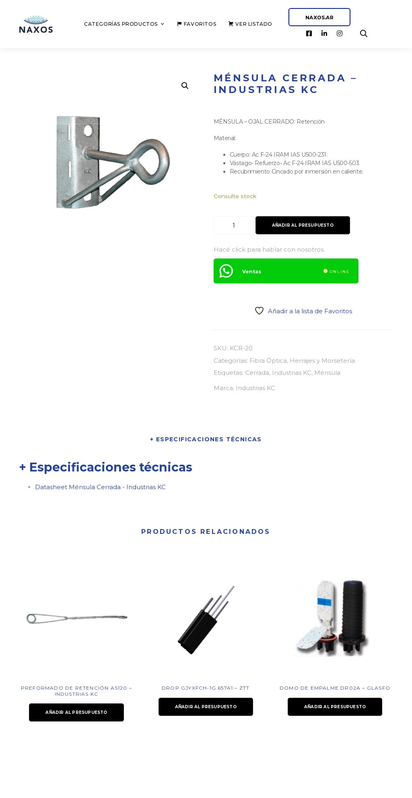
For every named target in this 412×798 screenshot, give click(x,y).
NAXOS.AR (319, 17)
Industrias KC (291, 372)
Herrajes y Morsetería (322, 360)
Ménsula (327, 372)
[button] (185, 86)
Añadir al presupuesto (303, 225)
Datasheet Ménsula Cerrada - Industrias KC (100, 487)
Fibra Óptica (268, 360)
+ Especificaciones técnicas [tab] (206, 439)
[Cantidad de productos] (234, 225)
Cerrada (257, 372)
